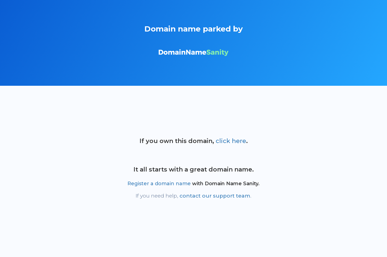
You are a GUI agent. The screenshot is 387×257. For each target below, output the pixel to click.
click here (231, 141)
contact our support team (215, 196)
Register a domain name (159, 184)
